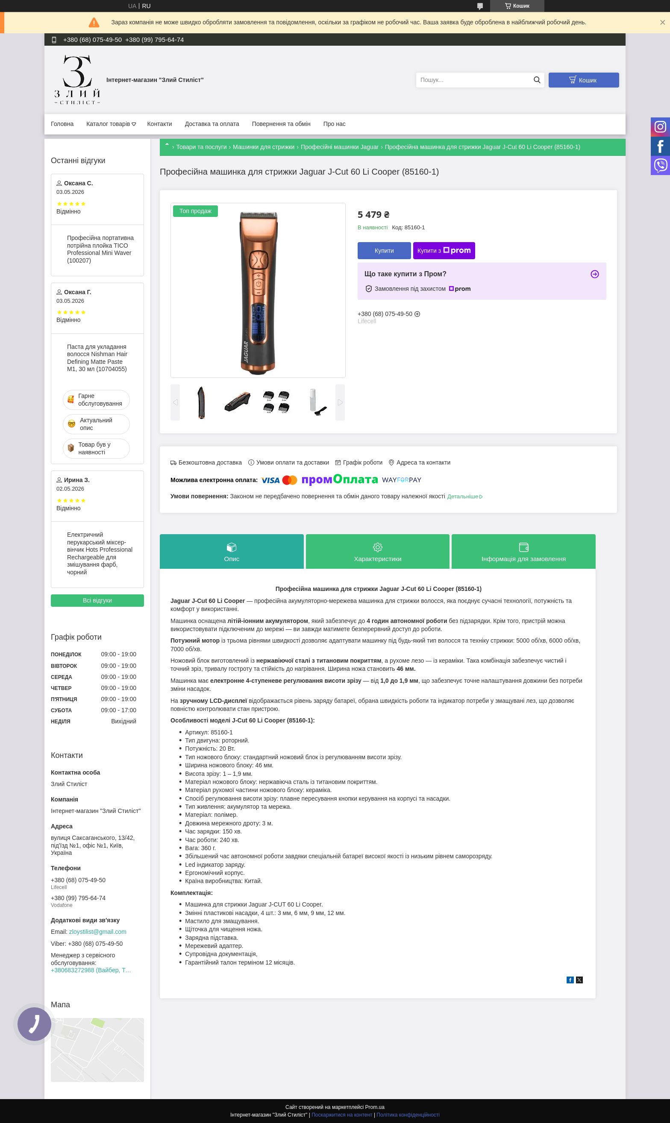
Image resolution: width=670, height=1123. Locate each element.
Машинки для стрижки (263, 146)
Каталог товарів (108, 123)
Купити (384, 250)
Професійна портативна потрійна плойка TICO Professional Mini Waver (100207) (100, 249)
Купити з (444, 250)
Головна (62, 123)
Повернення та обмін (281, 123)
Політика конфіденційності (408, 1115)
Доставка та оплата (212, 123)
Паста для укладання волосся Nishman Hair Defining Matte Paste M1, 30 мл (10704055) (97, 358)
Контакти (159, 123)
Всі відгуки (97, 600)
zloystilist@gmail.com (97, 931)
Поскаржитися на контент (341, 1115)
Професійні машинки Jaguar (340, 146)
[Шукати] (536, 80)
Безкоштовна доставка (210, 462)
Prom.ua (375, 1107)
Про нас (334, 123)
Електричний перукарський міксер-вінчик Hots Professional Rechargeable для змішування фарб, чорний (99, 553)
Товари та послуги (201, 146)
